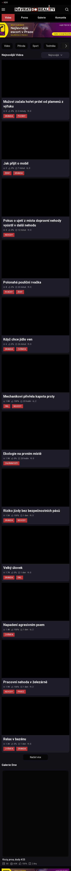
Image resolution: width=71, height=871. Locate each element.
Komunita (60, 17)
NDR (5, 2)
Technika (50, 46)
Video (7, 46)
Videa (8, 17)
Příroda (21, 46)
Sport (35, 46)
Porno (24, 17)
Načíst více (35, 757)
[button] (63, 46)
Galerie (42, 17)
